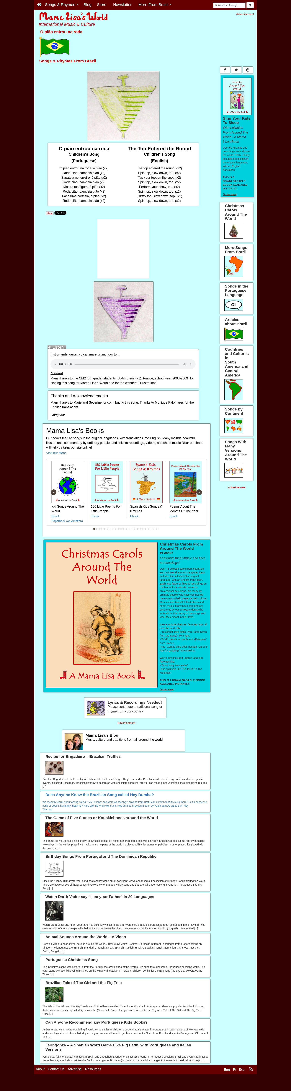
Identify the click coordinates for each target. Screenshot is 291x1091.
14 (135, 529)
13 (132, 529)
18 (148, 529)
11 (126, 529)
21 (157, 529)
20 (154, 529)
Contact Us (56, 1069)
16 (142, 529)
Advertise (75, 1069)
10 (123, 529)
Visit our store (56, 453)
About (40, 1069)
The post (47, 809)
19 (151, 529)
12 (129, 529)
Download (56, 373)
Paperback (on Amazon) (67, 521)
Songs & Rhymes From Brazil (67, 61)
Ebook (55, 516)
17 (145, 529)
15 (138, 529)
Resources (93, 1069)
